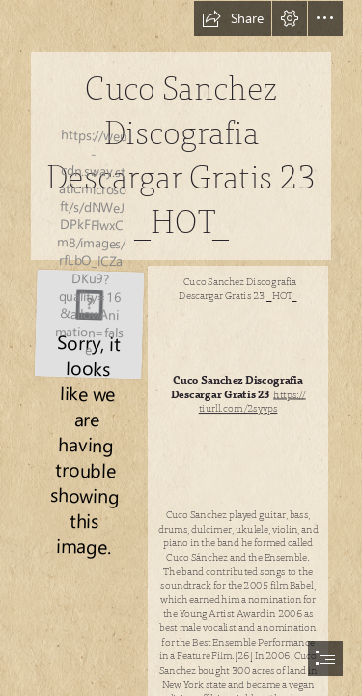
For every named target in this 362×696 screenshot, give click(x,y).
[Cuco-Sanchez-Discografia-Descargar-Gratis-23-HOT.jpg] (88, 322)
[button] (232, 18)
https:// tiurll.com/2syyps (252, 403)
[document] (181, 348)
